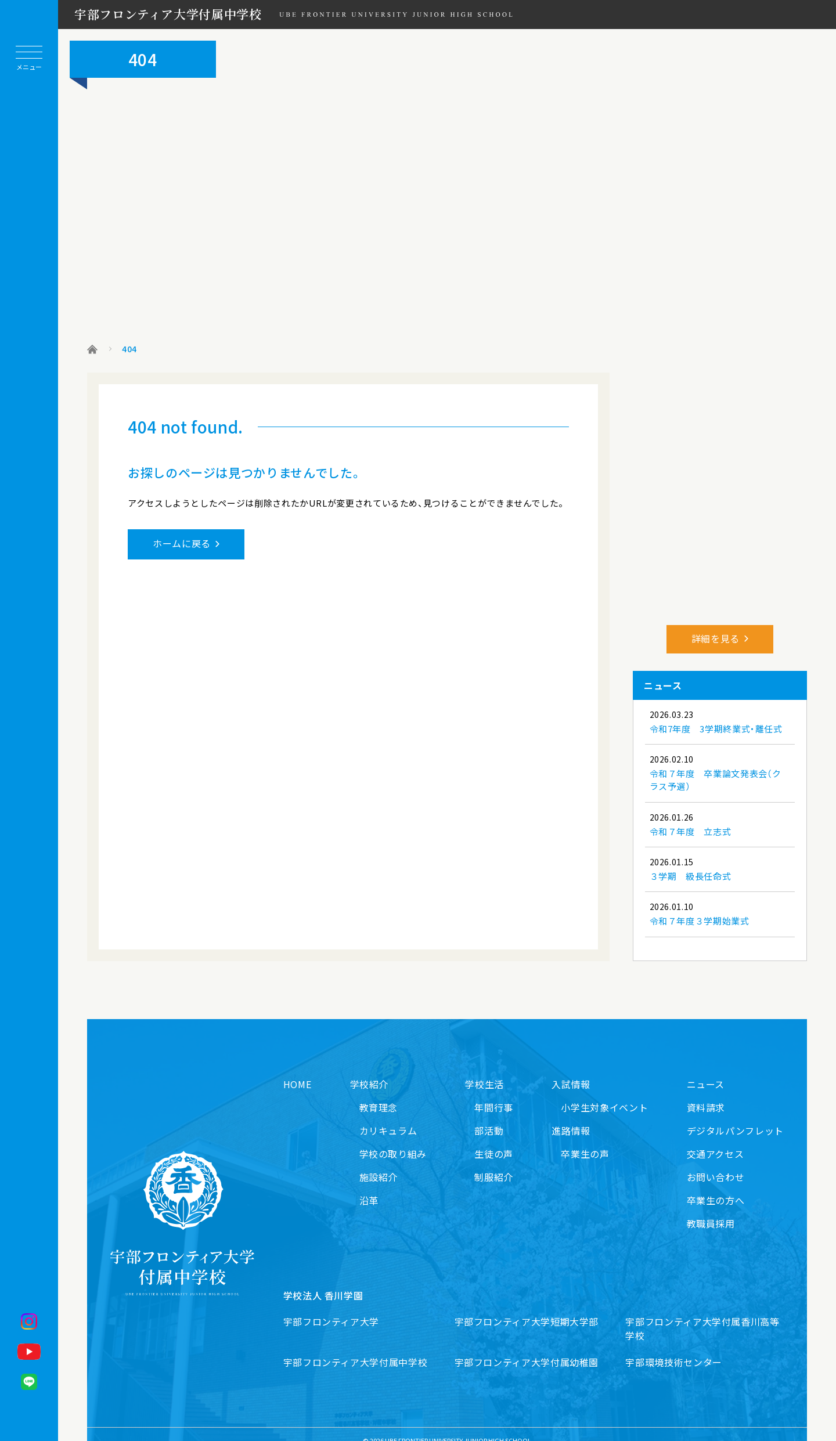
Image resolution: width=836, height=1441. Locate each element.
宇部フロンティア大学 (331, 1309)
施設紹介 (378, 1164)
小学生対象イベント (604, 1094)
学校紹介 (369, 1071)
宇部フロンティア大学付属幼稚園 (527, 1349)
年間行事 (493, 1094)
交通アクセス (715, 1141)
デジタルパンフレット (735, 1118)
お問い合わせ (716, 1164)
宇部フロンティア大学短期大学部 (527, 1309)
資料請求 (706, 1094)
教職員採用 (711, 1211)
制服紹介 (493, 1164)
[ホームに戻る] (29, 698)
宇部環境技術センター (673, 1349)
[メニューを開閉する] (29, 58)
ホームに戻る (182, 543)
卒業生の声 (585, 1141)
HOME (297, 1071)
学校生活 (484, 1071)
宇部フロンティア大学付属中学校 (168, 14)
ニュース (706, 1071)
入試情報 (571, 1071)
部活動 (488, 1118)
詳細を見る (715, 626)
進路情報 (571, 1118)
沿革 (369, 1187)
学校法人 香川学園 (323, 1283)
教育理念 (378, 1094)
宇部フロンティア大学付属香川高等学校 (702, 1316)
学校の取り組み (393, 1141)
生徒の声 (493, 1141)
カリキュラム (388, 1118)
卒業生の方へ (716, 1187)
